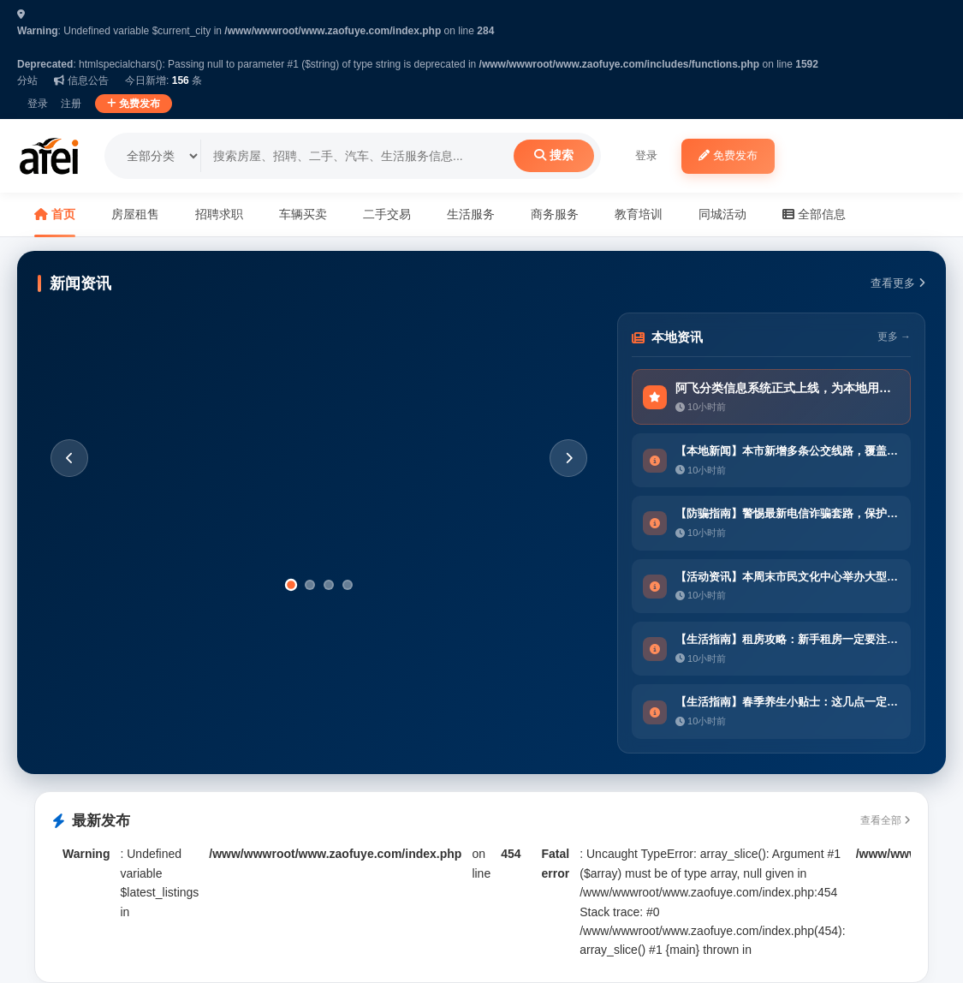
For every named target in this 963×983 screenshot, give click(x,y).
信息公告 (81, 80)
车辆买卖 (303, 214)
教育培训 (639, 214)
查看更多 (898, 283)
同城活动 (722, 214)
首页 (54, 214)
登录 (37, 104)
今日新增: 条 (163, 80)
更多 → (894, 337)
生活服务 (471, 214)
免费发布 (133, 104)
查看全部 (885, 820)
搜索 (554, 155)
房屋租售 (135, 214)
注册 (71, 104)
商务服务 (555, 214)
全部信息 (814, 214)
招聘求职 (219, 214)
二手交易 (387, 214)
